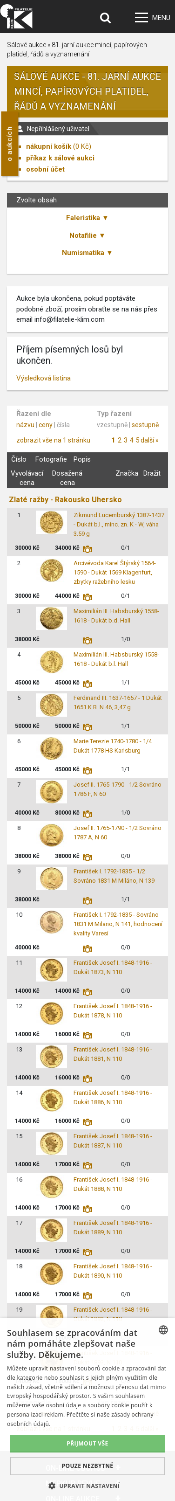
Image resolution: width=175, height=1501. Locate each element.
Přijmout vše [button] (87, 1443)
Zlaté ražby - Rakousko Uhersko (65, 499)
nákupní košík (48, 146)
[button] (87, 1485)
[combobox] (163, 1330)
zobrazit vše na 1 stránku (53, 440)
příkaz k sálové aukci (60, 158)
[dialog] (87, 1409)
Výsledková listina (43, 378)
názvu (25, 425)
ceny (46, 425)
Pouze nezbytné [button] (88, 1466)
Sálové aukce (26, 44)
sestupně (145, 425)
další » (150, 440)
